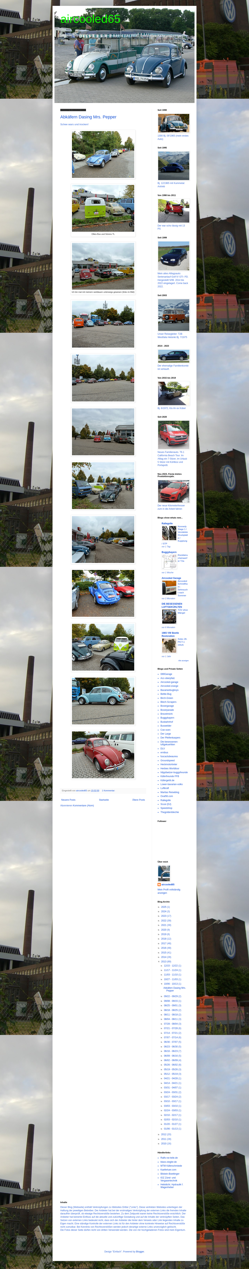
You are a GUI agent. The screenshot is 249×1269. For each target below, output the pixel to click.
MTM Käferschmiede (171, 1165)
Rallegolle (167, 523)
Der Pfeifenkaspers (170, 737)
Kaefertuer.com (168, 1169)
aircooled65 (90, 18)
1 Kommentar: (109, 790)
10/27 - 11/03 (171, 979)
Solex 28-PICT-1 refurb (182, 642)
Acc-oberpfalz (167, 678)
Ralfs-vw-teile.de (169, 1157)
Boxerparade (167, 710)
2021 (164, 925)
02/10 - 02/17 (171, 1115)
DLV (162, 748)
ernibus (164, 752)
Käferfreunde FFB (169, 776)
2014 (164, 957)
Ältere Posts (138, 800)
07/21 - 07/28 (171, 1028)
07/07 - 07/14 (171, 1037)
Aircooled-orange (169, 686)
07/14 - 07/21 (171, 1033)
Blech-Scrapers (168, 702)
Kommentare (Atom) (83, 805)
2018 (164, 938)
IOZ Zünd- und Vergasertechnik (168, 1179)
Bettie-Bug (165, 694)
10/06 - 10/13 (171, 983)
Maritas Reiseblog (169, 792)
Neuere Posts (68, 800)
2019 (164, 934)
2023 (164, 916)
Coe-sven (165, 730)
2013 (164, 961)
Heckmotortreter (168, 764)
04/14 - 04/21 (171, 1083)
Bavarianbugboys (169, 690)
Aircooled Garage (171, 578)
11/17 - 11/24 (171, 970)
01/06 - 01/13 (171, 1128)
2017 (164, 943)
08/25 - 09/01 (171, 1005)
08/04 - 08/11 (171, 1019)
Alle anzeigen (183, 661)
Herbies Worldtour (169, 768)
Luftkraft (164, 788)
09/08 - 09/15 (171, 1001)
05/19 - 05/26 (171, 1069)
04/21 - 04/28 (171, 1078)
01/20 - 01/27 (171, 1124)
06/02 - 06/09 (171, 1060)
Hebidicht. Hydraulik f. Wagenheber (171, 1186)
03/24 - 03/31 (171, 1092)
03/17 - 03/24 (171, 1096)
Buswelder (165, 725)
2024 (164, 911)
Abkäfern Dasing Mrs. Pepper (88, 116)
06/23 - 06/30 (171, 1046)
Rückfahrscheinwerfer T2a (183, 558)
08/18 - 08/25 (171, 1010)
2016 (164, 948)
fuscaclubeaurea (169, 756)
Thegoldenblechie (169, 812)
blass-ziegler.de (168, 1162)
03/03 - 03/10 (171, 1106)
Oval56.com (166, 796)
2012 (164, 1134)
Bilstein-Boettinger (169, 1173)
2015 (164, 952)
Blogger (140, 1251)
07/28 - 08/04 (171, 1023)
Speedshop (166, 808)
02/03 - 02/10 (171, 1119)
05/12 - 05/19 (171, 1074)
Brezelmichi (166, 714)
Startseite (104, 800)
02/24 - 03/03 (171, 1110)
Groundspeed (167, 760)
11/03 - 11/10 (171, 974)
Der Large (165, 733)
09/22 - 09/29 (171, 996)
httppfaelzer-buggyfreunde (174, 772)
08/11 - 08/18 (171, 1014)
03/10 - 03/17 (171, 1101)
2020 (164, 929)
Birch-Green (166, 698)
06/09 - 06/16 (171, 1055)
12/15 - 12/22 (171, 965)
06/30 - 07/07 (171, 1042)
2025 (164, 907)
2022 (164, 920)
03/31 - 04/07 (171, 1087)
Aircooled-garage (169, 682)
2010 (164, 1143)
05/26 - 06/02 (171, 1064)
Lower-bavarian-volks (171, 784)
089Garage (166, 674)
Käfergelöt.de (167, 780)
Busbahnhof (166, 722)
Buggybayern (169, 552)
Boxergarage (167, 706)
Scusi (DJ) (165, 804)
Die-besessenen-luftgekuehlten (169, 743)
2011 (164, 1139)
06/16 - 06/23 (171, 1051)
